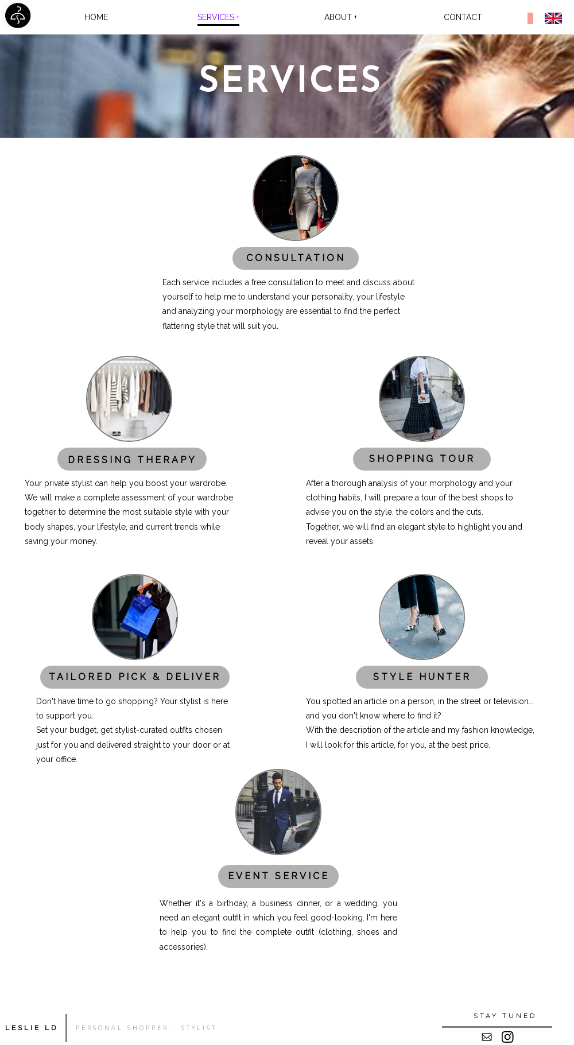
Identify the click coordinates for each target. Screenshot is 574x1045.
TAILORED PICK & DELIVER (135, 676)
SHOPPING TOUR (422, 458)
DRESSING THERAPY (132, 459)
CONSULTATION (296, 257)
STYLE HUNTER (422, 676)
